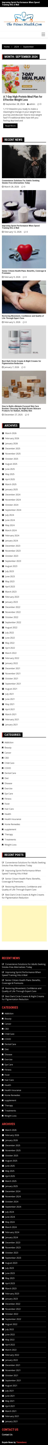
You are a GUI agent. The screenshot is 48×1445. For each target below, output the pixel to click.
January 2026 (11, 443)
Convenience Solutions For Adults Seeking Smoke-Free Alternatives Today (20, 181)
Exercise (8, 788)
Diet (7, 778)
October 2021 (11, 678)
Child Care (9, 763)
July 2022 (9, 632)
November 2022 (13, 612)
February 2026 (12, 438)
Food (7, 803)
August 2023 (11, 566)
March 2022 (11, 653)
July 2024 (9, 515)
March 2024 (11, 530)
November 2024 (13, 499)
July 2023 (9, 571)
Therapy (9, 834)
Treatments (10, 839)
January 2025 (11, 489)
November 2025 (13, 453)
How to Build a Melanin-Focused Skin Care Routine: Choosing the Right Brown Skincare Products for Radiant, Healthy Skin (21, 408)
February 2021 (12, 719)
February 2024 (12, 535)
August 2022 (11, 627)
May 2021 (9, 704)
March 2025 (11, 484)
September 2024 (13, 510)
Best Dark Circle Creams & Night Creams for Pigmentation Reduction (21, 362)
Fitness (8, 798)
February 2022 (12, 658)
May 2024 (9, 525)
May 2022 (9, 642)
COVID (8, 768)
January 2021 (11, 724)
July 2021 (9, 694)
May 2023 (9, 581)
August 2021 (11, 688)
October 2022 (11, 617)
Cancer (8, 752)
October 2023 (11, 555)
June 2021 (10, 699)
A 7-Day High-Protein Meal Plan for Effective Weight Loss (22, 98)
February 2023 (12, 596)
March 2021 (11, 714)
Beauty (8, 747)
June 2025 (10, 469)
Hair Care (9, 808)
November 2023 (13, 550)
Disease (8, 783)
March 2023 (11, 591)
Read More (10, 125)
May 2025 (9, 474)
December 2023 (12, 545)
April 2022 (10, 647)
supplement (10, 829)
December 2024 (12, 494)
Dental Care (10, 773)
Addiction (9, 742)
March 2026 (11, 433)
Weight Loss (12, 69)
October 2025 (11, 458)
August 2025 (11, 464)
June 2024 (10, 520)
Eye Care (9, 793)
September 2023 (13, 561)
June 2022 (10, 637)
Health (8, 814)
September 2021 (13, 683)
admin (32, 104)
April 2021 (10, 709)
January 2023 (11, 602)
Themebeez (21, 1442)
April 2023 (10, 586)
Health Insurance (13, 819)
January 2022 (11, 663)
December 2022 (12, 607)
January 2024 (11, 540)
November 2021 (13, 673)
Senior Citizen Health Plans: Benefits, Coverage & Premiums (24, 272)
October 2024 (11, 504)
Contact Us (7, 1434)
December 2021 (12, 668)
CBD (7, 757)
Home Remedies (12, 824)
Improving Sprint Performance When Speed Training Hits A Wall (21, 3)
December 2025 (12, 448)
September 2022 (13, 622)
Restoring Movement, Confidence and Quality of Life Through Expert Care (23, 317)
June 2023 (10, 576)
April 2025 (10, 479)
